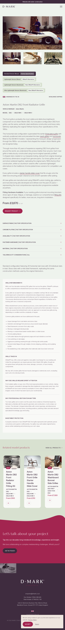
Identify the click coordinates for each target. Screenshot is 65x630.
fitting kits (57, 195)
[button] (61, 67)
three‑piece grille (51, 134)
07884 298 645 (36, 597)
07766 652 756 (36, 599)
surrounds (57, 136)
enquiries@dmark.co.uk (32, 594)
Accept (28, 624)
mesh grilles (44, 136)
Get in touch (10, 551)
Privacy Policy (32, 620)
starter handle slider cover (30, 173)
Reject (37, 624)
